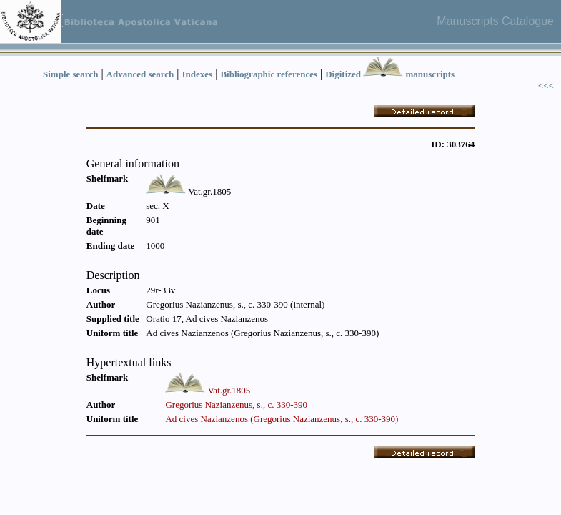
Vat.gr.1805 (228, 390)
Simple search (70, 74)
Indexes (197, 74)
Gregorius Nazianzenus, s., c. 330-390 (236, 404)
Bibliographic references (268, 74)
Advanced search (140, 74)
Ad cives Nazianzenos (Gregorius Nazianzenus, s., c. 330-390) (281, 418)
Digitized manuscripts (390, 74)
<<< (546, 85)
